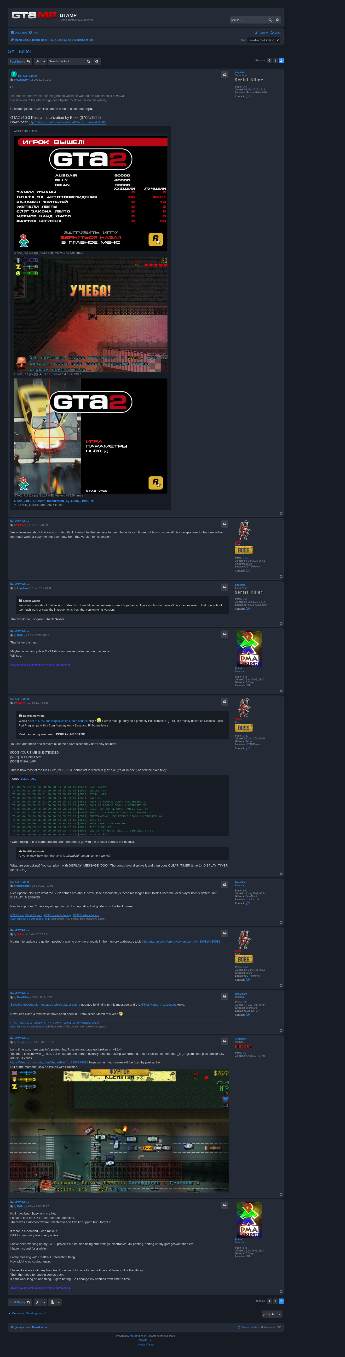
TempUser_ (241, 1039)
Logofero (240, 72)
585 (245, 676)
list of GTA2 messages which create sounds (59, 721)
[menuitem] (33, 32)
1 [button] (275, 60)
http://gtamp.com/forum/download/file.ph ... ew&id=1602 (67, 122)
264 (245, 86)
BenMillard (241, 882)
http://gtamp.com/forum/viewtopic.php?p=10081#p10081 (181, 941)
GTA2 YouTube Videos (86, 915)
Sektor (238, 541)
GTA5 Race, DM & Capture (26, 915)
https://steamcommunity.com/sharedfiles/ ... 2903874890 (49, 1062)
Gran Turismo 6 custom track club (30, 918)
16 (244, 1053)
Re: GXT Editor (27, 75)
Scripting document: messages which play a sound (45, 1004)
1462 (245, 558)
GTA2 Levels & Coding (57, 915)
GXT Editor (19, 51)
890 (245, 890)
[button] (269, 60)
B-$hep (239, 668)
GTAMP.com (145, 1340)
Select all (28, 779)
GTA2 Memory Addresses (159, 1004)
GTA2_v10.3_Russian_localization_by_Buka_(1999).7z (54, 501)
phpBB (133, 1336)
